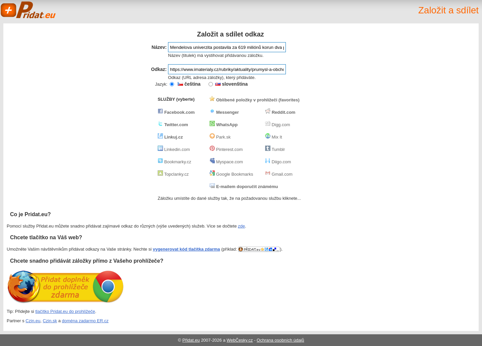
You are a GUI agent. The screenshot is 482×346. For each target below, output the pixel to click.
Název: (159, 47)
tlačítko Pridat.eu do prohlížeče (65, 311)
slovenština (231, 84)
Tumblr (275, 149)
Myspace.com (226, 161)
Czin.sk (50, 320)
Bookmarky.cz (174, 161)
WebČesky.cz (240, 340)
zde (241, 226)
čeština (189, 84)
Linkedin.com (174, 149)
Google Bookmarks (231, 174)
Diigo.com (278, 161)
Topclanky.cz (173, 174)
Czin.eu (32, 320)
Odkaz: (159, 69)
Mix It (273, 137)
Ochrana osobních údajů (280, 340)
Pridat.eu (28, 10)
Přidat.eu (191, 340)
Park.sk (220, 137)
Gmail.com (279, 174)
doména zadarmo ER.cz (85, 320)
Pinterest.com (226, 149)
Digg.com (277, 124)
